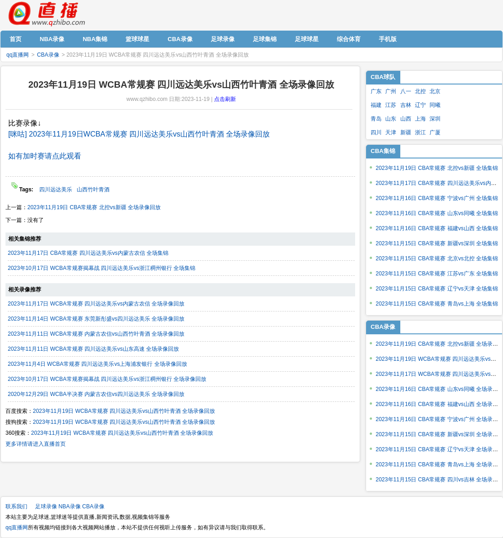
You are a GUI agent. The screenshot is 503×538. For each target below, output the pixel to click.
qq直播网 (46, 14)
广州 (390, 91)
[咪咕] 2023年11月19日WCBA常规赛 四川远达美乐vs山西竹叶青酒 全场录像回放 (139, 134)
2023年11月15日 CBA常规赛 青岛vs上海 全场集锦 (437, 304)
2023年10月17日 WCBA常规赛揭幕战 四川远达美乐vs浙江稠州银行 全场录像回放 (107, 379)
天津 (390, 132)
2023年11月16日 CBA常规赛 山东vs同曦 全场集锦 (437, 213)
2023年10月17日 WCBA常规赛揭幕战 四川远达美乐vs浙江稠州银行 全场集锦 (101, 268)
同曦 (435, 105)
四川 (376, 132)
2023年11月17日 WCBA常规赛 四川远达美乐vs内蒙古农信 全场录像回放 (96, 304)
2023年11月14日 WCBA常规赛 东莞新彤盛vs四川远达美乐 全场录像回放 (96, 319)
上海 (420, 119)
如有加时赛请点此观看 (44, 156)
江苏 (390, 105)
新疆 (405, 132)
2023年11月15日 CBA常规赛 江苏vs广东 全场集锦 (437, 273)
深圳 (435, 119)
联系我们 (16, 506)
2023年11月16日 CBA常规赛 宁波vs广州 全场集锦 (437, 198)
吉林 (405, 105)
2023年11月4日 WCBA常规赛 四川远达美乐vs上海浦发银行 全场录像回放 (97, 364)
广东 (376, 91)
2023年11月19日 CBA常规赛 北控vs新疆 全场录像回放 (94, 207)
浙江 (420, 132)
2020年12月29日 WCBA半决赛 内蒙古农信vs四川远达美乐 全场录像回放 (96, 394)
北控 (420, 91)
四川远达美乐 (55, 189)
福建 (376, 105)
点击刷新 (225, 99)
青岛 (376, 119)
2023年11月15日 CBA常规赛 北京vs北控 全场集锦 (437, 258)
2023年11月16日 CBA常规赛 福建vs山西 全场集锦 (437, 228)
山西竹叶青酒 (93, 189)
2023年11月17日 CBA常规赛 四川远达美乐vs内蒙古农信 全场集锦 (88, 253)
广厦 (435, 132)
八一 (405, 91)
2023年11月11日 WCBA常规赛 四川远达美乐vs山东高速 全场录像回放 (93, 349)
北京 (435, 91)
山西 (405, 119)
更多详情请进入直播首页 (35, 444)
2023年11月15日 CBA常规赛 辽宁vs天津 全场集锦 (437, 288)
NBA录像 (69, 506)
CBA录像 (48, 55)
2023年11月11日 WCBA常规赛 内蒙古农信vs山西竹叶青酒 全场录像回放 (96, 334)
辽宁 (420, 105)
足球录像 (46, 506)
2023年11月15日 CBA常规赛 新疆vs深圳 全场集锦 (437, 243)
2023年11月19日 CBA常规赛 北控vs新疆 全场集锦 (437, 168)
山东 (390, 119)
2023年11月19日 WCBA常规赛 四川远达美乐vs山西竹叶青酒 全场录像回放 (124, 411)
